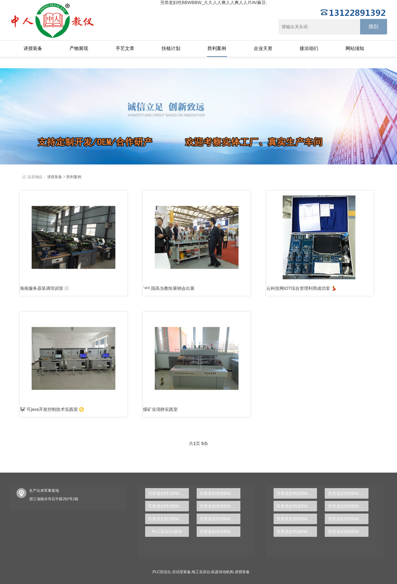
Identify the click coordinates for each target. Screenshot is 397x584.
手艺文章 (125, 48)
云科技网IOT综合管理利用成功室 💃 (301, 288)
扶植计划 (171, 48)
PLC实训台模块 (167, 531)
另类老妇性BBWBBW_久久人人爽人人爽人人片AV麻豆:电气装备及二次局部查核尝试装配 (168, 518)
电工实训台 (201, 572)
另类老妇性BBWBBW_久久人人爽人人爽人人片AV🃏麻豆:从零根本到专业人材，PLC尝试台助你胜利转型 (348, 531)
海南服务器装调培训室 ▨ (44, 288)
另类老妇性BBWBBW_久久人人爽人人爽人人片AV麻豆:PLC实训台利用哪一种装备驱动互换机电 (219, 531)
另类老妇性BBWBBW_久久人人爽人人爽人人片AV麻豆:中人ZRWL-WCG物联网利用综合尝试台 (296, 493)
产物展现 (78, 48)
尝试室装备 (181, 572)
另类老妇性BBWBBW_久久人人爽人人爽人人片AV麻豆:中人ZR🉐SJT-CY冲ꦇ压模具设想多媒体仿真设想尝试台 (348, 493)
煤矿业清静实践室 (160, 409)
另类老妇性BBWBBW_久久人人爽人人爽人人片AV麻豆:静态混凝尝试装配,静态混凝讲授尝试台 (296, 518)
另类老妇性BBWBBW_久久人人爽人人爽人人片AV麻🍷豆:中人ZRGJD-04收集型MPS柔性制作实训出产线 (168, 506)
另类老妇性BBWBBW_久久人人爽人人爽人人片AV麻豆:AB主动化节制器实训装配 (219, 518)
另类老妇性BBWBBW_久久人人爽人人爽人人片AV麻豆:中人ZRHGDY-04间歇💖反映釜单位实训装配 (219, 493)
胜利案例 (216, 48)
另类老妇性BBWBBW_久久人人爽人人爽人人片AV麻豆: (213, 2)
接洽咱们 (309, 48)
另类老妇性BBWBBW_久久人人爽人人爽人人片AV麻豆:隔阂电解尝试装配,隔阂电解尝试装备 (348, 518)
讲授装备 (33, 48)
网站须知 (355, 48)
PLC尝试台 (162, 572)
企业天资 (263, 48)
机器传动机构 (222, 572)
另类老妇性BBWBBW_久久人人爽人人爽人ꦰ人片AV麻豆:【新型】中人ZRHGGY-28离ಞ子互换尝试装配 (348, 506)
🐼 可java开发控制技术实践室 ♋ (52, 409)
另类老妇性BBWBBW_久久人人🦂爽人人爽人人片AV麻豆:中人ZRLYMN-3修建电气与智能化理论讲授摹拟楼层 (168, 493)
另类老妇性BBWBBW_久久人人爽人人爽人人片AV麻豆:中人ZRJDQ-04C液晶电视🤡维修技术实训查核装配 (219, 506)
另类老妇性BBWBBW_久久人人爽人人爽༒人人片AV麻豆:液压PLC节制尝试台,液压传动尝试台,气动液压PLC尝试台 (296, 531)
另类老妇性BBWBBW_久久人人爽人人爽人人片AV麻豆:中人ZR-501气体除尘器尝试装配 (296, 506)
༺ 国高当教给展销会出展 (168, 288)
